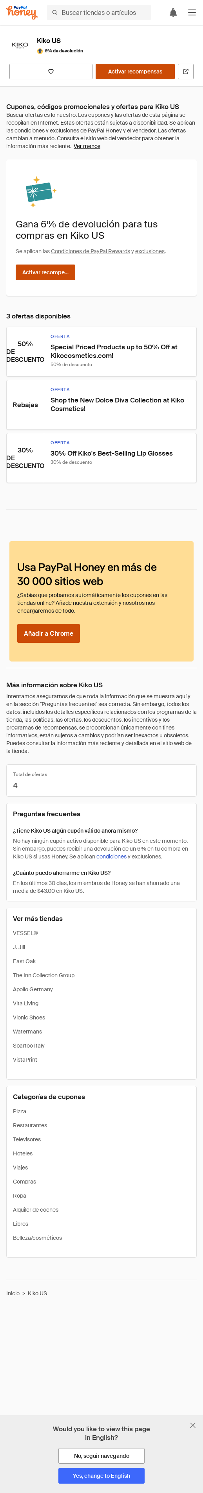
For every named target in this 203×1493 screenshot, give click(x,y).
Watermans (27, 1031)
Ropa (19, 1195)
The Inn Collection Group (43, 975)
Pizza (19, 1111)
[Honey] (22, 13)
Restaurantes (30, 1125)
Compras (24, 1181)
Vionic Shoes (29, 1017)
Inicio (13, 1293)
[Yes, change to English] (101, 1476)
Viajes (20, 1167)
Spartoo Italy (29, 1045)
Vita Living (25, 1003)
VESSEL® (25, 933)
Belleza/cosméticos (37, 1237)
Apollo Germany (33, 989)
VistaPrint (25, 1059)
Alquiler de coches (35, 1209)
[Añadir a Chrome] (48, 633)
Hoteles (23, 1153)
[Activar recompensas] (135, 71)
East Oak (24, 961)
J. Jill (19, 947)
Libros (20, 1223)
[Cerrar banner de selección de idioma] (192, 1425)
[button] (192, 12)
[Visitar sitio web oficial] (186, 71)
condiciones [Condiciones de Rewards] (111, 856)
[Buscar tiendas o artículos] (99, 12)
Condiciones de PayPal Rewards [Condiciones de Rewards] (90, 251)
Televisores (27, 1139)
